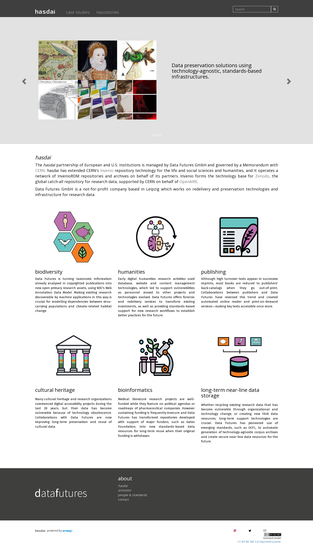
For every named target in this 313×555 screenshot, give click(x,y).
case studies (78, 12)
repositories (107, 12)
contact (123, 499)
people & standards (132, 495)
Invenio (106, 170)
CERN (40, 170)
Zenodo (262, 176)
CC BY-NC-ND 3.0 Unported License (259, 541)
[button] (23, 80)
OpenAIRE (188, 181)
